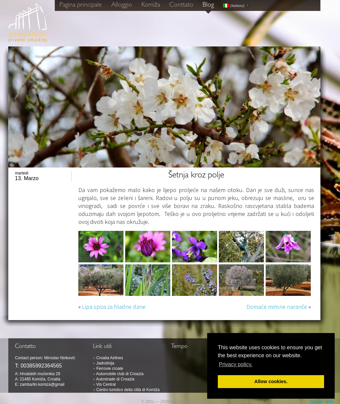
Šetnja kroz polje (196, 175)
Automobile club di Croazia (119, 373)
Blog (208, 5)
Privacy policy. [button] (235, 364)
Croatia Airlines (109, 358)
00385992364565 (41, 366)
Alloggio (121, 5)
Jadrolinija (105, 363)
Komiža (150, 5)
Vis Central (106, 384)
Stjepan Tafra (321, 401)
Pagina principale (80, 5)
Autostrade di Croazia (115, 379)
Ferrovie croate (109, 368)
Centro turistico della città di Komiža (128, 389)
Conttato (181, 5)
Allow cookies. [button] (271, 381)
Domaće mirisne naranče (276, 306)
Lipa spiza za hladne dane (113, 306)
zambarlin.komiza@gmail (42, 384)
